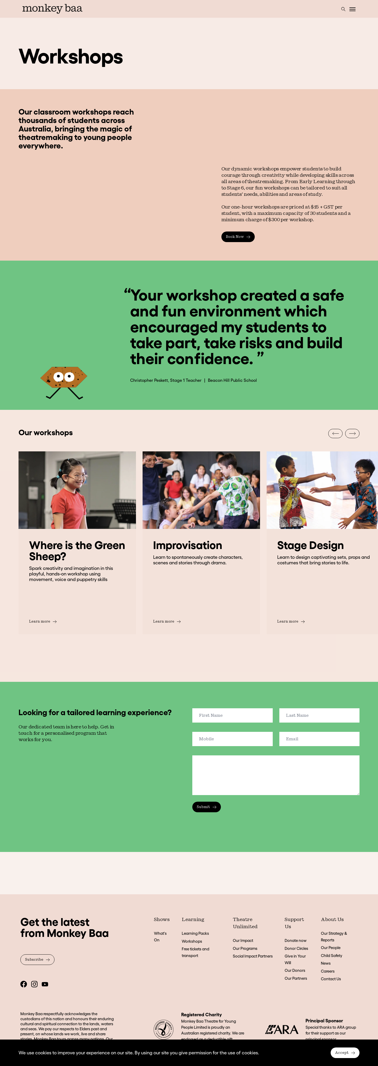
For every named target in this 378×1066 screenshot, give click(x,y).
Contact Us (331, 979)
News (326, 963)
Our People (330, 947)
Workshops (192, 941)
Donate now (296, 940)
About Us (332, 919)
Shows (162, 919)
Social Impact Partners (253, 956)
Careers (328, 971)
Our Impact (243, 940)
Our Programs (245, 948)
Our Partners (296, 978)
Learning (193, 919)
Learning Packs (195, 933)
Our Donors (295, 970)
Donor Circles (296, 948)
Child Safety (331, 955)
